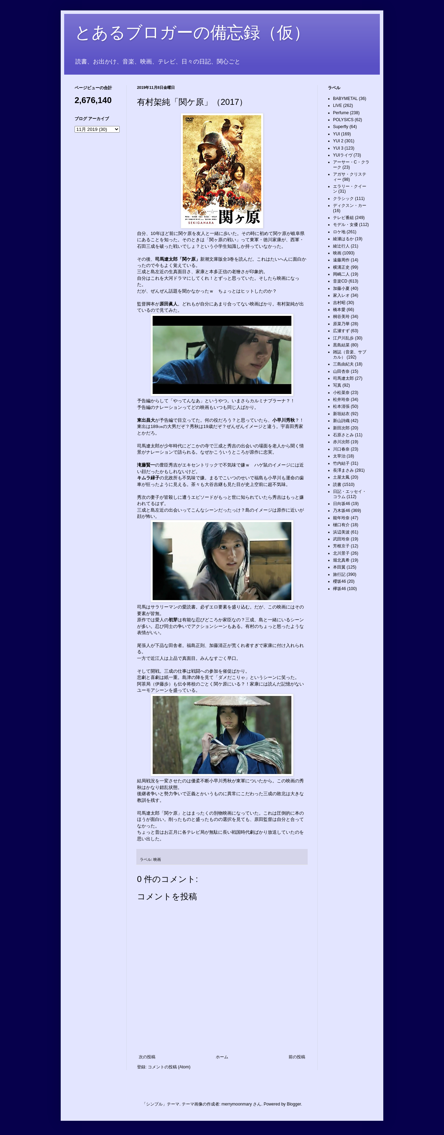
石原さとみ (343, 434)
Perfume (341, 112)
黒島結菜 (341, 345)
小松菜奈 (341, 392)
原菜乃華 (341, 323)
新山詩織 (341, 420)
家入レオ (341, 295)
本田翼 (339, 567)
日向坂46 (341, 503)
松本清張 (341, 406)
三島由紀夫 (343, 364)
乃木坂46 (341, 510)
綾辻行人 (341, 246)
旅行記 (339, 574)
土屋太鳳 (341, 477)
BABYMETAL (345, 98)
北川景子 (341, 553)
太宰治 (339, 456)
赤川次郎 (341, 441)
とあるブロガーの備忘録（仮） (192, 32)
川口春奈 (341, 449)
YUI (336, 134)
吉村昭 (339, 302)
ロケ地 (339, 231)
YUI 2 (338, 140)
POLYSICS (343, 119)
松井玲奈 (341, 399)
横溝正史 (341, 267)
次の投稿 (147, 1056)
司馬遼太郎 (343, 378)
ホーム (222, 1056)
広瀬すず (341, 330)
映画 (157, 859)
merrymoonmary (237, 1104)
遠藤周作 (341, 260)
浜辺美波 (341, 532)
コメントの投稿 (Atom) (169, 1067)
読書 (337, 484)
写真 (337, 385)
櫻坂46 (339, 581)
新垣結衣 (341, 413)
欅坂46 (339, 588)
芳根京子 (341, 546)
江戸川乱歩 (343, 338)
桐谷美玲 (341, 316)
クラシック (343, 198)
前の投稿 (297, 1056)
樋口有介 (341, 524)
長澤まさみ (343, 470)
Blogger (294, 1104)
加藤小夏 (341, 288)
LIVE (337, 105)
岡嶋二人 (341, 274)
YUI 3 (338, 148)
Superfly (340, 126)
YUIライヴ (342, 155)
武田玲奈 (341, 539)
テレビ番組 (343, 217)
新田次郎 (341, 428)
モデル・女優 (345, 224)
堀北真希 (341, 560)
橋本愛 (339, 309)
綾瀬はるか (343, 238)
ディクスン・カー (349, 205)
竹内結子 (341, 463)
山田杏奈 (341, 371)
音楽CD (340, 281)
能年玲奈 (341, 517)
